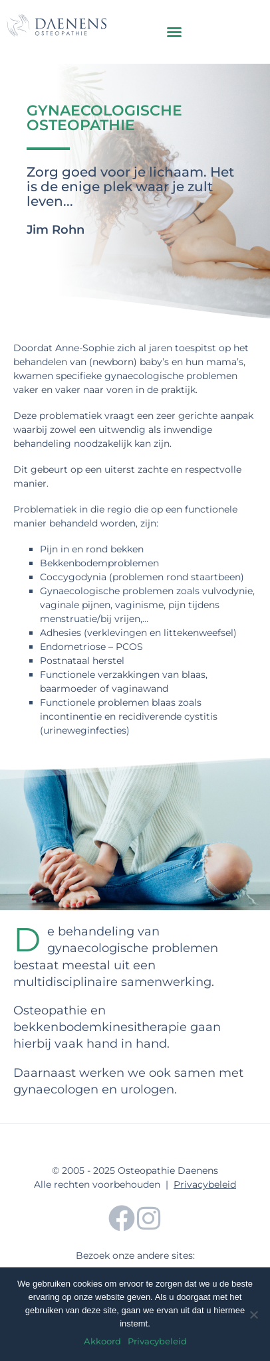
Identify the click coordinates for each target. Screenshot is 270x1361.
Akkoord (102, 1341)
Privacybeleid (205, 1184)
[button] (174, 32)
